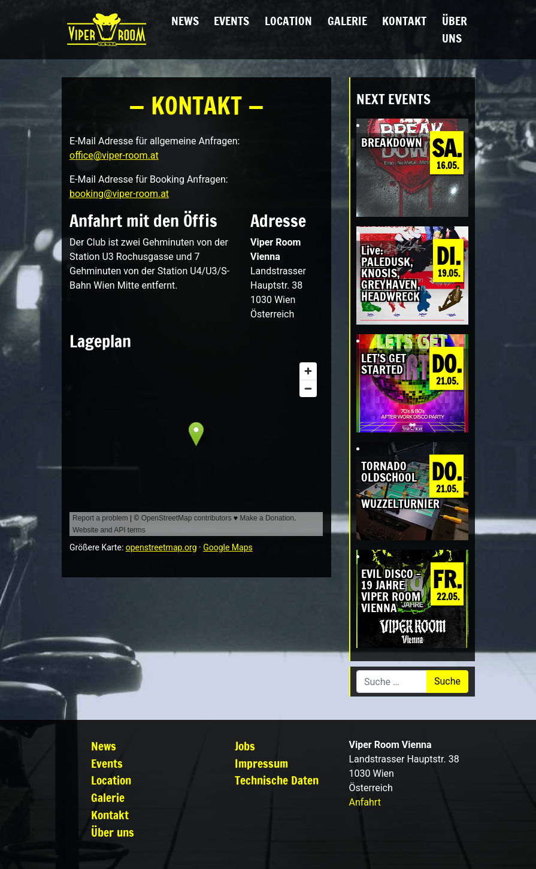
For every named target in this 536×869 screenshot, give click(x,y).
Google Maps (228, 547)
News (185, 21)
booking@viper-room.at (119, 193)
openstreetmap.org (161, 547)
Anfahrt (365, 802)
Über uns (454, 29)
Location (288, 21)
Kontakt (404, 21)
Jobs (245, 746)
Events (231, 21)
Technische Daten (277, 780)
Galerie (347, 21)
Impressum (261, 763)
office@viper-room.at (114, 155)
